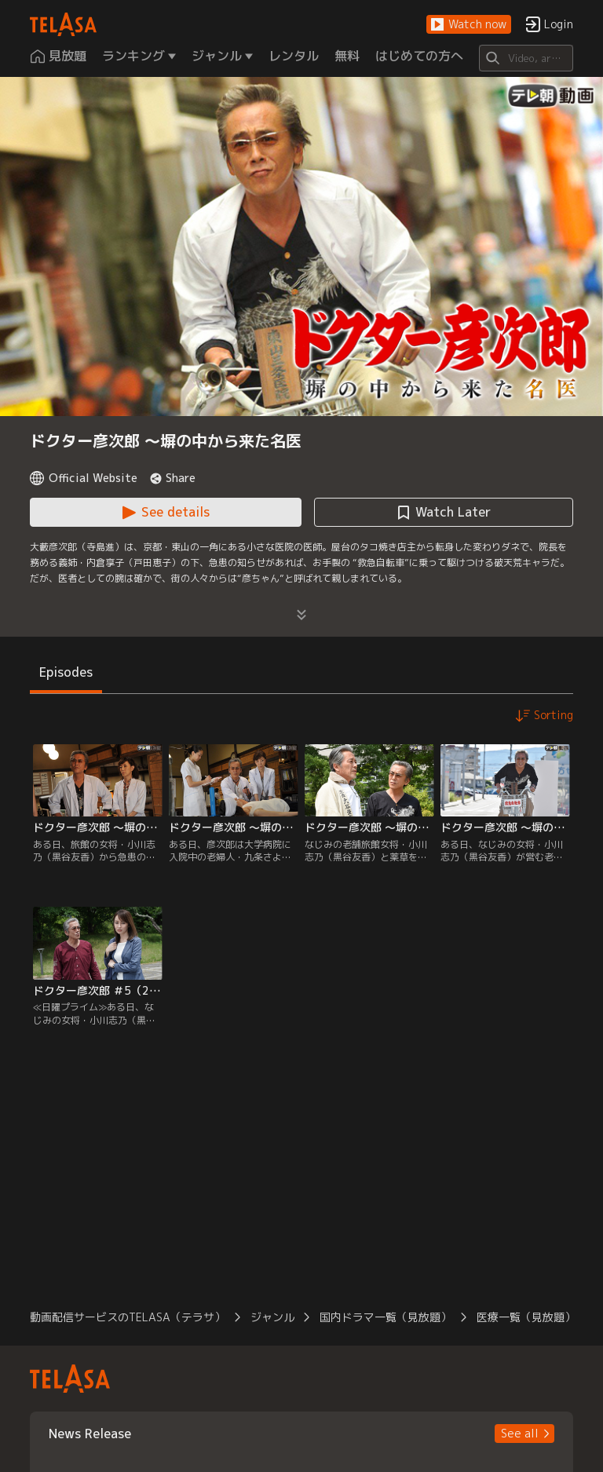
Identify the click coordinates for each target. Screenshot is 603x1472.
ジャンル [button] (272, 1316)
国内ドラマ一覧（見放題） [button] (385, 1316)
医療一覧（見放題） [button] (526, 1316)
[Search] (525, 58)
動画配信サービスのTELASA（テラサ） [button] (127, 1316)
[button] (468, 25)
